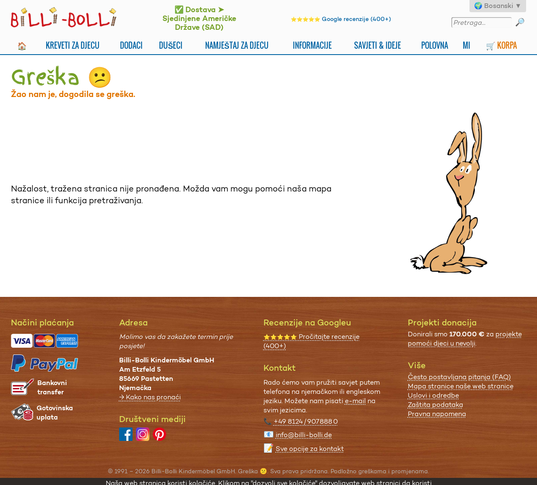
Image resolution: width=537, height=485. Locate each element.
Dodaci (131, 45)
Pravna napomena (437, 414)
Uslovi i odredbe (433, 395)
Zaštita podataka (435, 405)
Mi (466, 45)
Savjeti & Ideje (377, 45)
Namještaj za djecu (236, 45)
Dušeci (170, 45)
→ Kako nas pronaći (150, 397)
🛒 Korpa (501, 45)
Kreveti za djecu (72, 45)
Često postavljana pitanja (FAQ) (459, 377)
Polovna (434, 45)
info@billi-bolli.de (304, 435)
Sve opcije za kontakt (310, 449)
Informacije (312, 45)
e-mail (355, 401)
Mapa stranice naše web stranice (461, 386)
